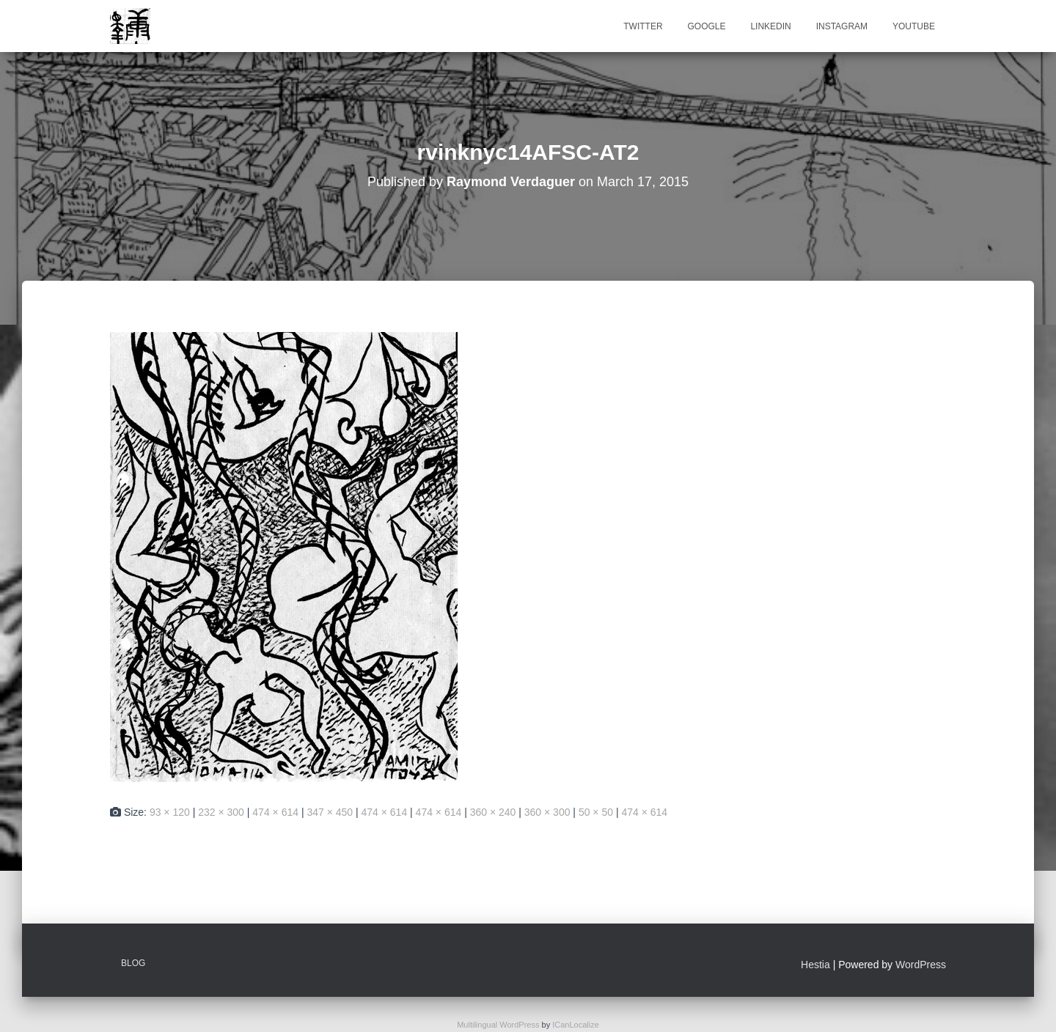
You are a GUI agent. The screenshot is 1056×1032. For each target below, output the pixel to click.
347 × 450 (330, 812)
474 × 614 (275, 812)
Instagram (842, 26)
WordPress (920, 964)
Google (706, 26)
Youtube (913, 26)
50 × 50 (596, 812)
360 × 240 (493, 812)
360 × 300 (547, 812)
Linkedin (770, 26)
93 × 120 (170, 812)
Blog (133, 963)
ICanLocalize (575, 1024)
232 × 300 (221, 812)
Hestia (815, 964)
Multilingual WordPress (498, 1024)
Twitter (642, 26)
